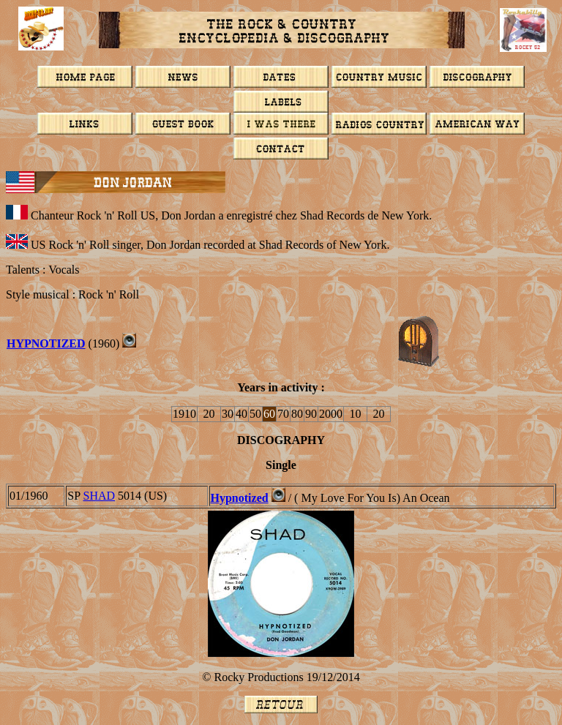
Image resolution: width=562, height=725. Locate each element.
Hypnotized (46, 343)
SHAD (99, 495)
